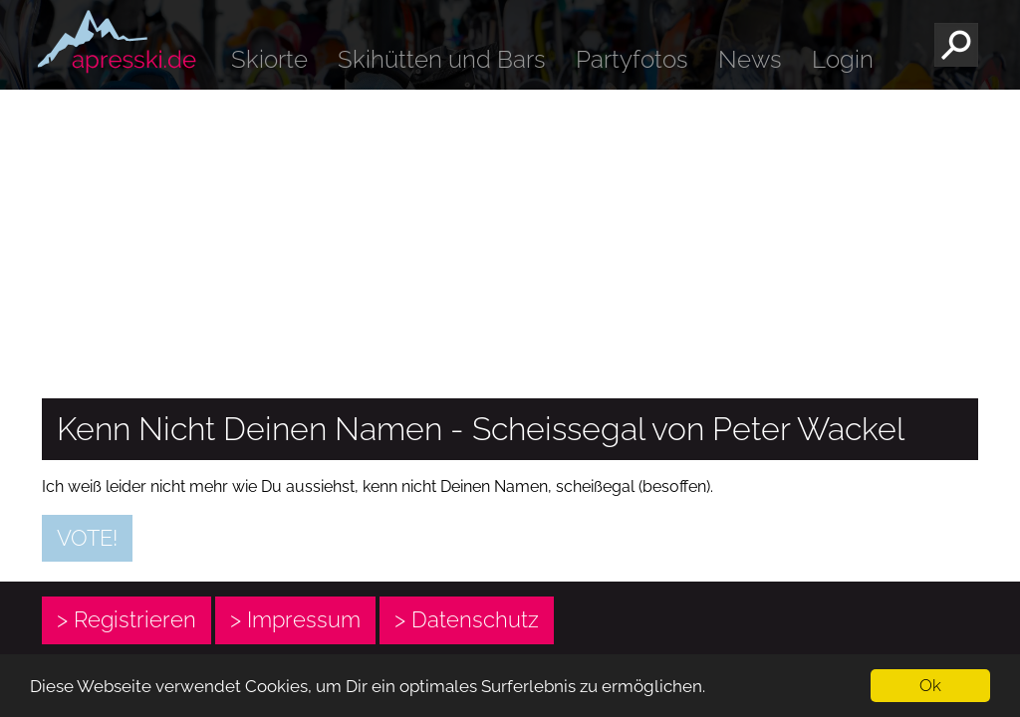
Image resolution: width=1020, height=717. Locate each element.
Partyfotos (632, 59)
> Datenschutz (466, 619)
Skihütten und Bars (442, 59)
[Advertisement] (510, 239)
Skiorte (269, 59)
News (750, 59)
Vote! (87, 538)
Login (843, 59)
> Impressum (295, 619)
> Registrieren (126, 619)
